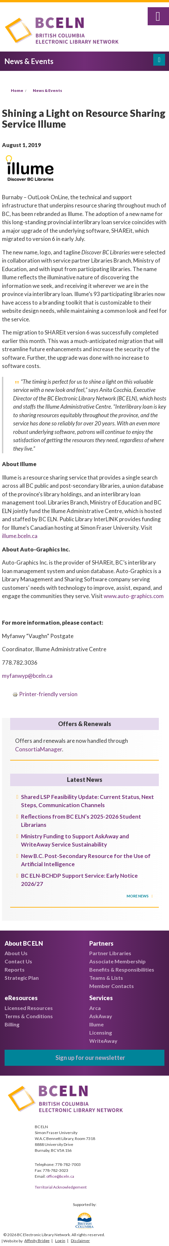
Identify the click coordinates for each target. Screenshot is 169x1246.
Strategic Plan (22, 978)
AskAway (100, 1016)
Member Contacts (111, 986)
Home (17, 90)
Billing (12, 1024)
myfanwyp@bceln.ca (27, 675)
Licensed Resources (29, 1008)
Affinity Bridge (37, 1240)
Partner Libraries (110, 953)
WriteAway (103, 1041)
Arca (95, 1008)
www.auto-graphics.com (134, 595)
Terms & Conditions (29, 1016)
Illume (96, 1024)
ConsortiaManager (38, 749)
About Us (16, 953)
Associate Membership (117, 961)
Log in (60, 1240)
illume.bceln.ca (19, 535)
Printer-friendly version (44, 694)
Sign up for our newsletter (90, 1057)
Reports (15, 969)
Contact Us (18, 961)
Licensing (100, 1032)
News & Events (47, 90)
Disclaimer (80, 1240)
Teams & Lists (106, 978)
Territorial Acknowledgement (61, 1187)
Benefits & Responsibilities (121, 969)
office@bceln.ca (60, 1176)
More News (138, 896)
